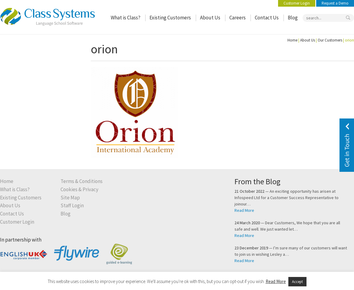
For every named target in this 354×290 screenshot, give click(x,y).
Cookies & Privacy (79, 189)
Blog (293, 18)
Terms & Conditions (82, 181)
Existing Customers (170, 18)
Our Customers (330, 40)
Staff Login (72, 205)
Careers (237, 18)
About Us (210, 18)
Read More (244, 210)
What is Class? (125, 18)
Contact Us (267, 18)
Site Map (70, 198)
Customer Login (297, 3)
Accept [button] (297, 281)
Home (292, 40)
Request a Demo (335, 3)
